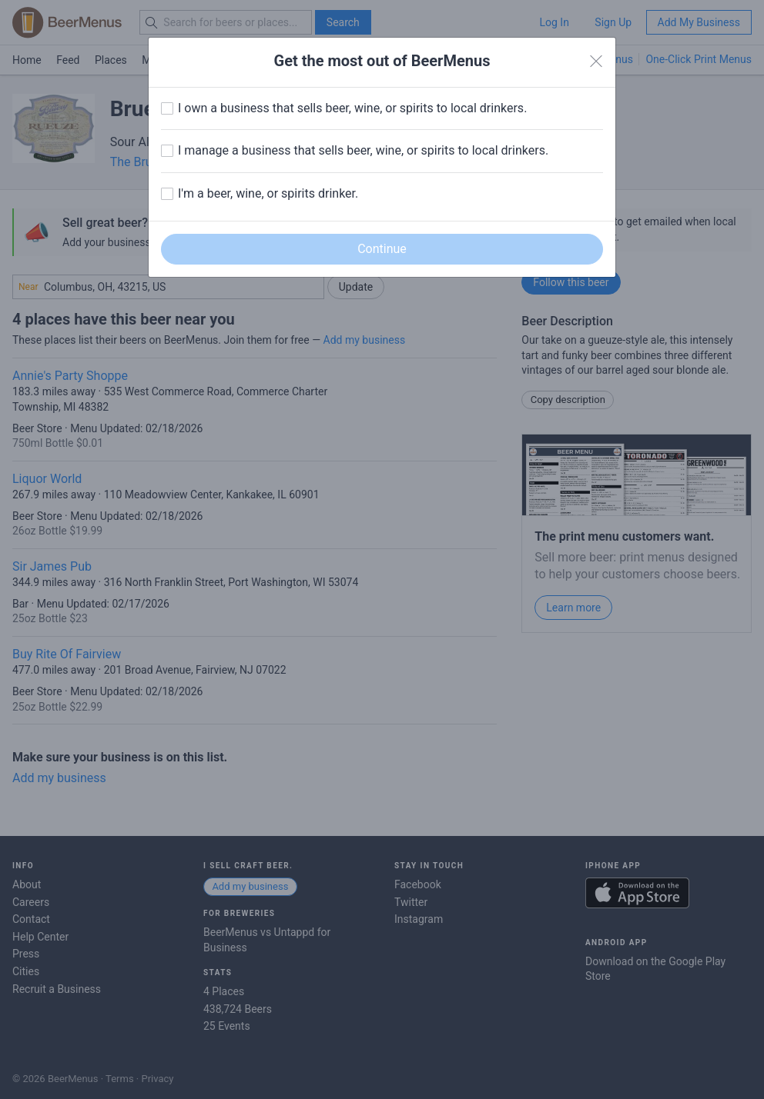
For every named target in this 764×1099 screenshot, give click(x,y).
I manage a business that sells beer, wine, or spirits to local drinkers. (363, 150)
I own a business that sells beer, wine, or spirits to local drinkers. (352, 108)
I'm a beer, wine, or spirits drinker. (268, 193)
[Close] (596, 61)
